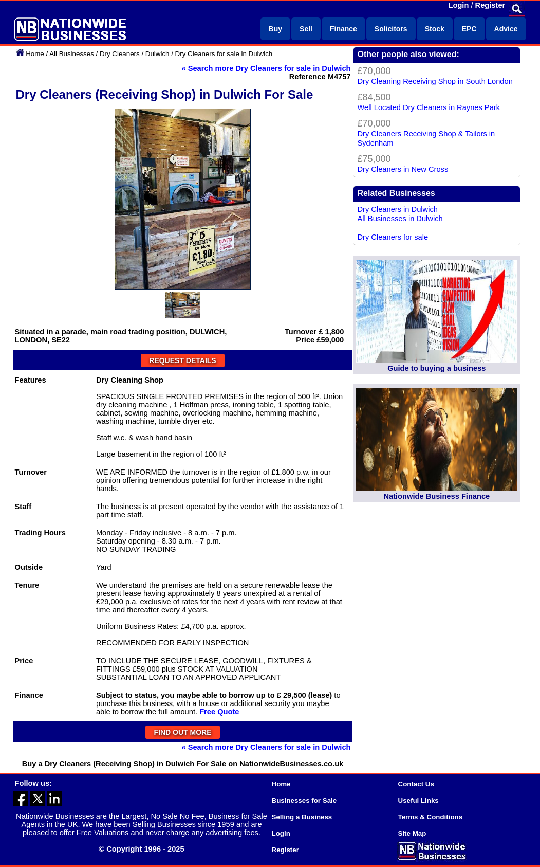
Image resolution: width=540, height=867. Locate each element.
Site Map (412, 833)
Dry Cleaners (120, 54)
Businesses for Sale (304, 800)
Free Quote (219, 712)
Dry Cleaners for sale (393, 237)
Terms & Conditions (430, 817)
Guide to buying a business (436, 368)
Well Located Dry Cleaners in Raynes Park (429, 107)
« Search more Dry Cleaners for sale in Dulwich (265, 68)
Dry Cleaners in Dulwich (398, 209)
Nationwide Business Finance (436, 496)
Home (35, 54)
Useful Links (418, 800)
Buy (275, 29)
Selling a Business (302, 817)
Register (490, 5)
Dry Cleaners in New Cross (403, 169)
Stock (434, 29)
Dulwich (157, 54)
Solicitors (391, 29)
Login (459, 5)
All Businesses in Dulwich (400, 218)
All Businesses (71, 54)
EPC (469, 29)
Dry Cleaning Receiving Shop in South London (435, 81)
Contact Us (416, 784)
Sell (306, 29)
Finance (343, 29)
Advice (506, 29)
